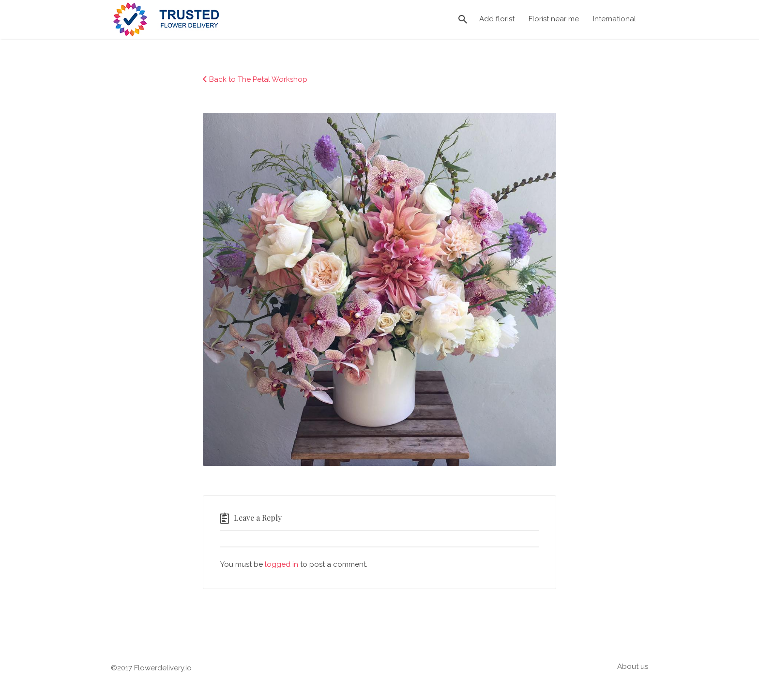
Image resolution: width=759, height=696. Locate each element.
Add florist (497, 19)
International (614, 19)
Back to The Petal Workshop (258, 79)
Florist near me (554, 19)
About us (632, 666)
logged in (281, 564)
